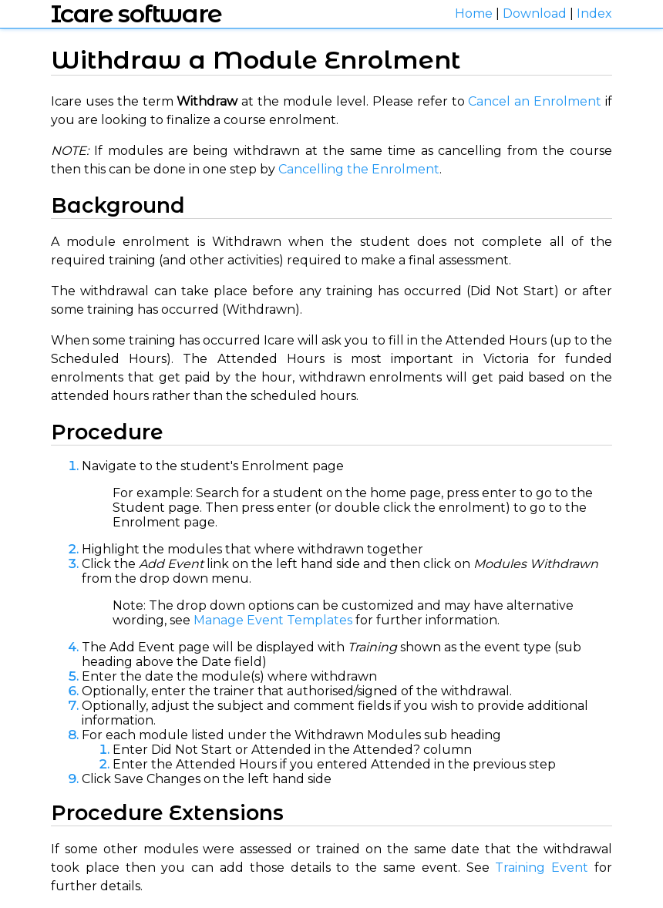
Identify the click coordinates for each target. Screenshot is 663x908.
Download (535, 13)
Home (474, 13)
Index (594, 13)
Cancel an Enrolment (534, 101)
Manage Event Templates (273, 620)
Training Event (541, 867)
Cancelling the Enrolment (358, 169)
